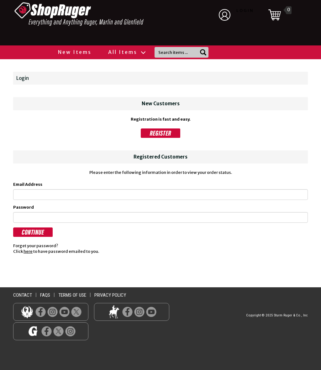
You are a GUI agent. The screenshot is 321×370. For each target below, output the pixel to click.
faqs (45, 295)
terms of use (72, 295)
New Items (75, 52)
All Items (126, 52)
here (28, 251)
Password (23, 207)
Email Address (27, 184)
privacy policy (110, 295)
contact (22, 295)
